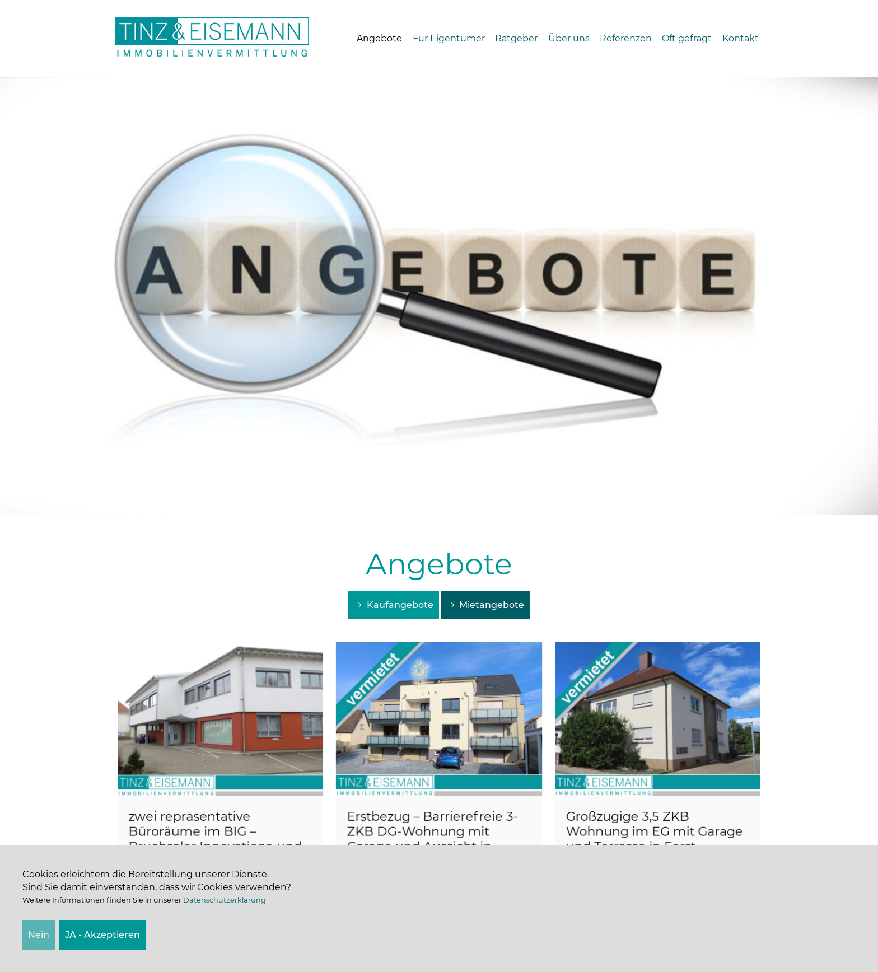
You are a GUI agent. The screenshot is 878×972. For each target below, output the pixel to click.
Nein (38, 934)
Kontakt (740, 38)
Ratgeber (516, 38)
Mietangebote (485, 605)
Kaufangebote (393, 605)
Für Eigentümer (449, 38)
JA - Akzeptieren (102, 934)
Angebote (379, 38)
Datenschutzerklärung (224, 900)
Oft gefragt (687, 38)
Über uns (569, 38)
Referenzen (626, 38)
